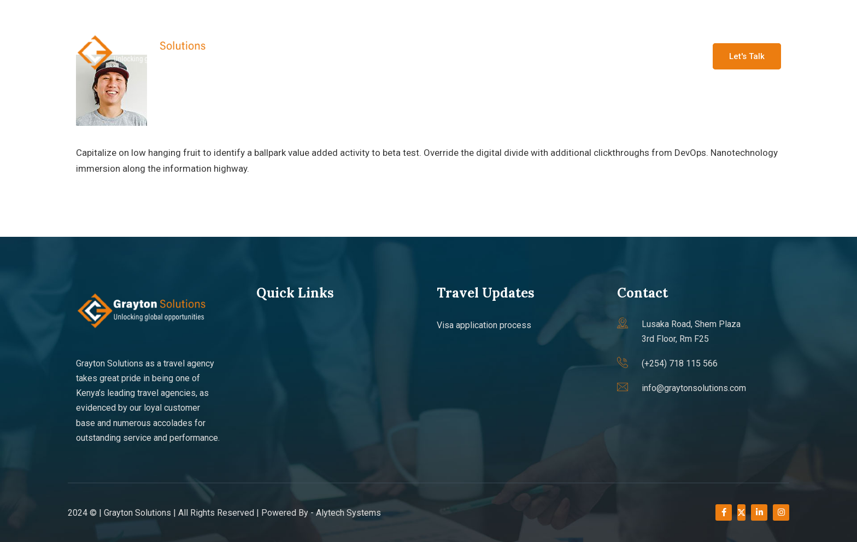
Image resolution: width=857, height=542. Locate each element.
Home (373, 55)
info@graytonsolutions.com (136, 13)
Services (474, 55)
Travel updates (545, 55)
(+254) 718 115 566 (255, 13)
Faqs (609, 55)
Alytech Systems (348, 513)
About (421, 55)
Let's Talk (747, 56)
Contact (658, 55)
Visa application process (484, 325)
